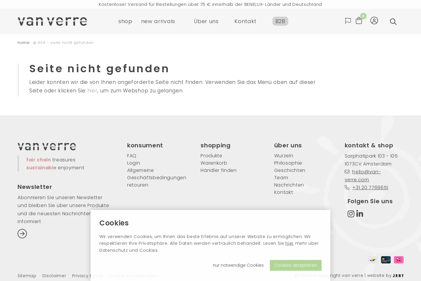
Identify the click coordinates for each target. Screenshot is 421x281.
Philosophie (288, 163)
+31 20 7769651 (366, 187)
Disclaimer (54, 276)
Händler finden (219, 170)
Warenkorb (214, 163)
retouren (137, 185)
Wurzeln (284, 155)
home (24, 42)
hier (289, 243)
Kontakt (245, 21)
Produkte (211, 155)
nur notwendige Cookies (238, 265)
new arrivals (158, 21)
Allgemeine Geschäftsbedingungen (155, 174)
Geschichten (290, 170)
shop (125, 21)
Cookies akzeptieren (296, 265)
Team (281, 177)
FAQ (132, 155)
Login (133, 163)
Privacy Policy (87, 276)
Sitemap (27, 276)
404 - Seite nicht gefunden (66, 42)
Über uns (206, 21)
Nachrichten (289, 185)
